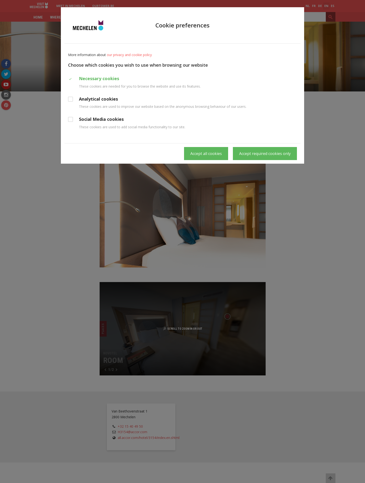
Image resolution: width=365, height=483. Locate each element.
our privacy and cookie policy (129, 54)
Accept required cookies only (265, 153)
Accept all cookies (206, 153)
